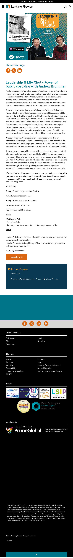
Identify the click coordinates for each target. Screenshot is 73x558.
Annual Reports (44, 368)
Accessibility (11, 368)
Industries (10, 365)
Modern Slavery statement (49, 365)
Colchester (10, 338)
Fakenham (10, 344)
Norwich (41, 341)
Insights (9, 373)
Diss (7, 341)
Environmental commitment (49, 371)
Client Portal (23, 1)
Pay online (32, 1)
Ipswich (40, 338)
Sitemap (9, 541)
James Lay (15, 273)
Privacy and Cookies (14, 371)
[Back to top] (36, 554)
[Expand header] (3, 6)
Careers (40, 359)
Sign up (51, 1)
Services (9, 362)
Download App (42, 1)
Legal (39, 362)
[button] (36, 36)
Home (8, 359)
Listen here (16, 257)
